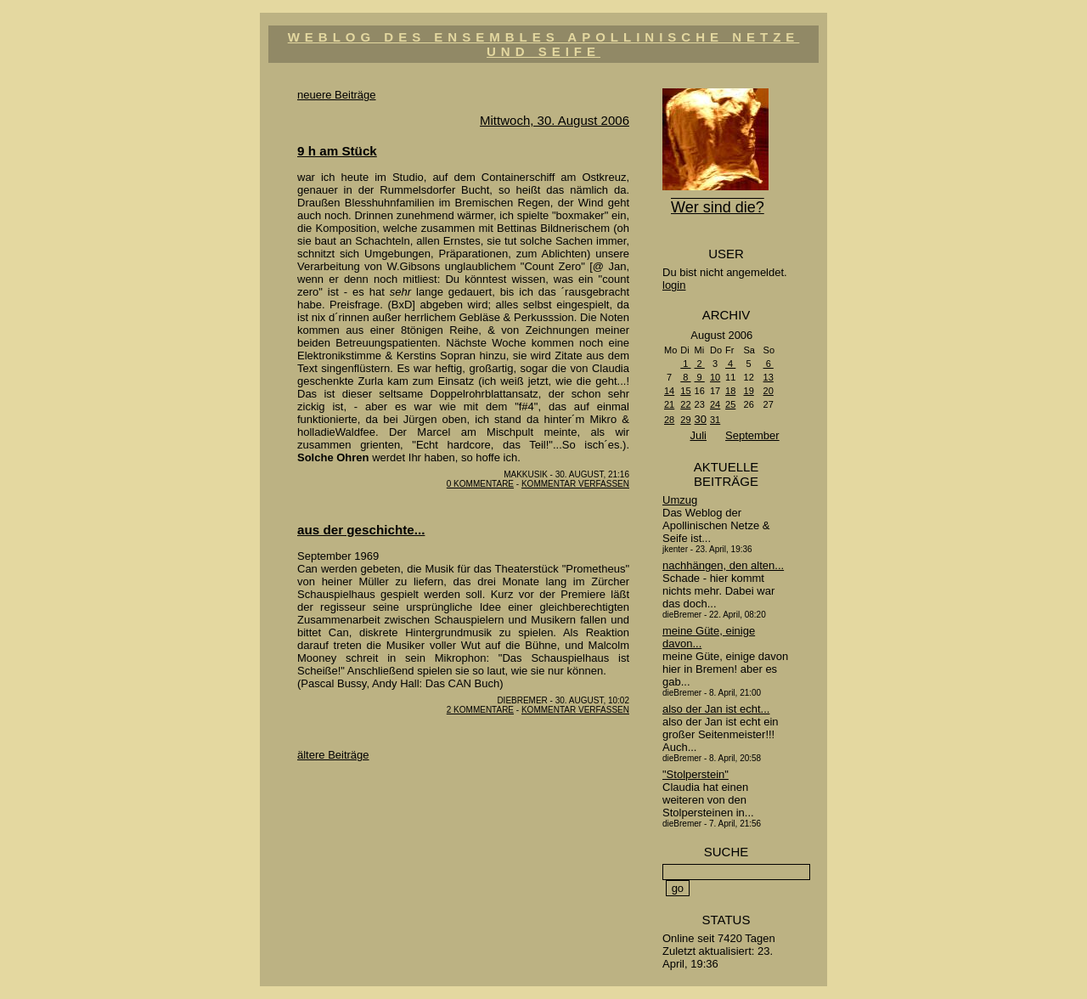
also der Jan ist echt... (715, 709)
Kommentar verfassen (575, 483)
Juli (698, 435)
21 (669, 404)
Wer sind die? (717, 207)
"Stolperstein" (695, 774)
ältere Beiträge (333, 754)
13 (768, 377)
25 (730, 404)
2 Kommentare (480, 709)
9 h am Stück (337, 151)
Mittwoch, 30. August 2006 (554, 120)
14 (669, 391)
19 (749, 391)
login (673, 285)
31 (715, 420)
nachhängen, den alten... (723, 565)
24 (715, 404)
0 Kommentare (480, 483)
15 (685, 391)
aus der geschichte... (361, 529)
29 (685, 420)
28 (669, 420)
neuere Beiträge (336, 94)
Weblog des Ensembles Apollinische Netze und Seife (544, 44)
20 (768, 391)
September (752, 435)
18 (730, 391)
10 (715, 377)
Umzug (679, 500)
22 (685, 404)
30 (701, 419)
